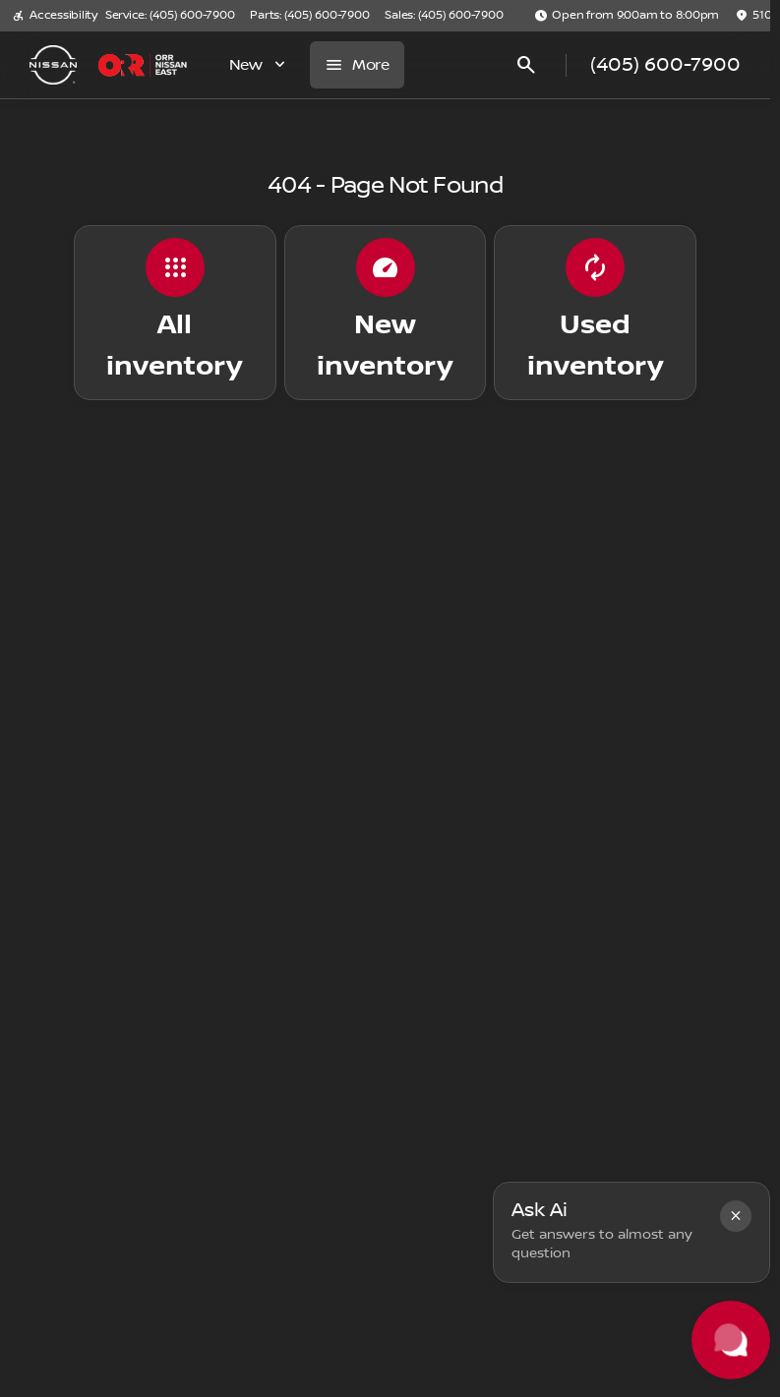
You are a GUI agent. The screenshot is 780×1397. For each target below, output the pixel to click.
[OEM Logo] (53, 65)
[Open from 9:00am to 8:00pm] (626, 16)
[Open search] (526, 65)
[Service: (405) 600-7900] (169, 16)
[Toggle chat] (730, 1340)
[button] (735, 1216)
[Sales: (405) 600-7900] (444, 16)
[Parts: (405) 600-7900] (309, 16)
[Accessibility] (54, 16)
